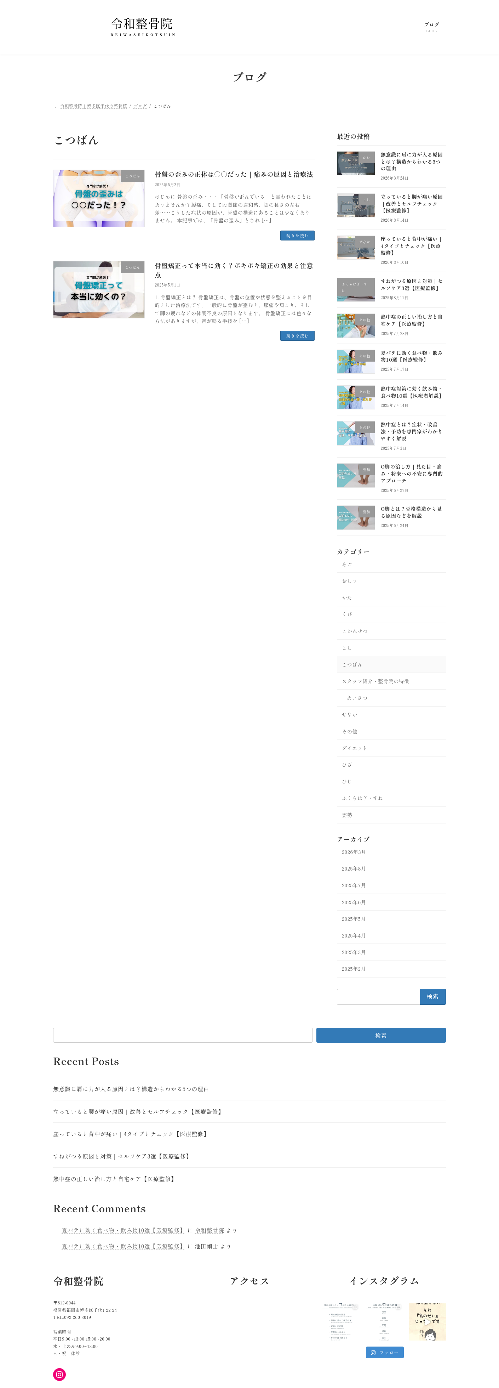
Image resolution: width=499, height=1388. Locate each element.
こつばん (352, 664)
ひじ (347, 781)
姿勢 (347, 814)
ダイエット (355, 748)
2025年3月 (354, 952)
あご (347, 564)
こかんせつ (355, 631)
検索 (381, 1035)
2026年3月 (354, 851)
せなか (349, 714)
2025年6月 (354, 902)
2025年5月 (354, 918)
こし (347, 647)
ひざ (347, 764)
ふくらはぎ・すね (362, 798)
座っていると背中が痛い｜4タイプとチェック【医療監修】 (412, 246)
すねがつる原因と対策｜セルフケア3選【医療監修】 (412, 285)
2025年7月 (354, 885)
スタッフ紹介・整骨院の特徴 (375, 681)
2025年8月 (354, 868)
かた (347, 597)
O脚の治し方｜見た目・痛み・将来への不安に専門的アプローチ (412, 473)
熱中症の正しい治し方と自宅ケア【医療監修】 (412, 320)
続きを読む (297, 235)
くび (347, 614)
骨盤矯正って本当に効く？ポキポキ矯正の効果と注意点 (234, 270)
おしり (349, 580)
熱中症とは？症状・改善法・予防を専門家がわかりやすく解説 (412, 431)
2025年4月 (354, 935)
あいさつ (357, 698)
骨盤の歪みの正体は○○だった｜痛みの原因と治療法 (234, 174)
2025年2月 (354, 969)
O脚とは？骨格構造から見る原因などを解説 (411, 512)
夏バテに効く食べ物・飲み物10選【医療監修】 (412, 356)
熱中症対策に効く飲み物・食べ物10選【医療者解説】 (412, 392)
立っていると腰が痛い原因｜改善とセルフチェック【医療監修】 (412, 203)
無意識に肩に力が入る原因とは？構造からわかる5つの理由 (412, 161)
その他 (349, 731)
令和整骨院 (209, 1230)
